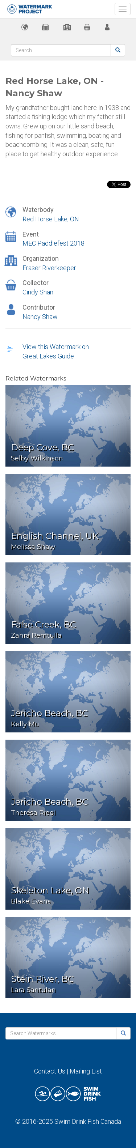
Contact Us (49, 1071)
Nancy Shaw (40, 316)
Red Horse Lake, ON (50, 219)
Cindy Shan (37, 292)
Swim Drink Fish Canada (87, 1121)
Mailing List (86, 1071)
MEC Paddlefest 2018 (53, 243)
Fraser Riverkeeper (49, 268)
